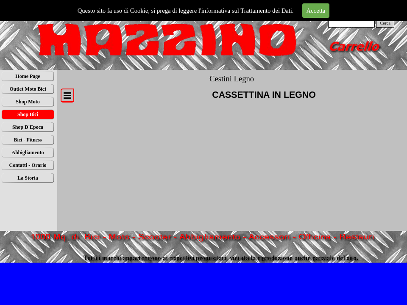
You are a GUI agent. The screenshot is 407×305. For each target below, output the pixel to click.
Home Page (27, 76)
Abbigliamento (27, 152)
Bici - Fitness (28, 140)
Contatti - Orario (28, 165)
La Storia (27, 178)
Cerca (385, 23)
